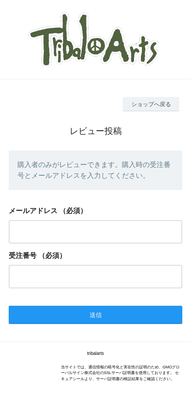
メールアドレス (33, 210)
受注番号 (23, 255)
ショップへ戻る (151, 104)
